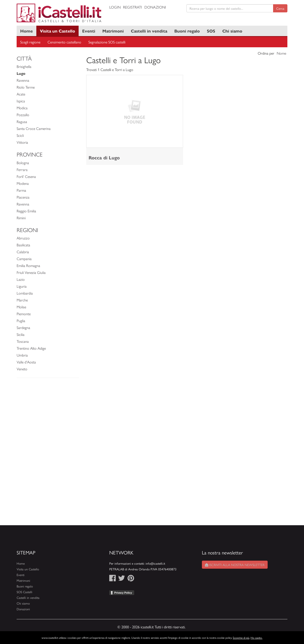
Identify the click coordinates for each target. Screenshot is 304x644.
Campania (24, 258)
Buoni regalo (187, 31)
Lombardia (25, 293)
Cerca (280, 8)
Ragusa (22, 121)
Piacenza (23, 197)
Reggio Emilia (26, 211)
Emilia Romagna (28, 265)
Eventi (88, 31)
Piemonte (24, 313)
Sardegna (23, 327)
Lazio (21, 279)
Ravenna (23, 80)
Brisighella (24, 66)
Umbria (22, 355)
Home (26, 31)
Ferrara (22, 169)
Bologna (23, 162)
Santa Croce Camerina (34, 128)
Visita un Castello (57, 31)
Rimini (21, 217)
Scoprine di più (241, 637)
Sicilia (20, 334)
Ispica (21, 101)
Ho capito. (256, 637)
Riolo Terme (26, 87)
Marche (22, 300)
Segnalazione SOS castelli (106, 42)
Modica (22, 107)
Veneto (22, 369)
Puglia (21, 320)
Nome (281, 53)
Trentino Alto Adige (31, 348)
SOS (211, 31)
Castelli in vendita (149, 31)
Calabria (23, 251)
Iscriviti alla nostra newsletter (235, 564)
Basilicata (23, 245)
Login (115, 7)
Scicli (20, 135)
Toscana (23, 341)
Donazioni (155, 7)
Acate (21, 94)
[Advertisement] (48, 454)
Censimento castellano (64, 42)
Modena (23, 183)
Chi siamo (232, 31)
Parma (21, 190)
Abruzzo (23, 238)
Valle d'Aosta (26, 362)
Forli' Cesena (26, 176)
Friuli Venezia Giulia (31, 272)
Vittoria (22, 142)
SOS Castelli (24, 592)
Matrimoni (113, 31)
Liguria (22, 286)
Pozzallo (23, 114)
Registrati (132, 7)
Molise (21, 307)
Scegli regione (30, 42)
